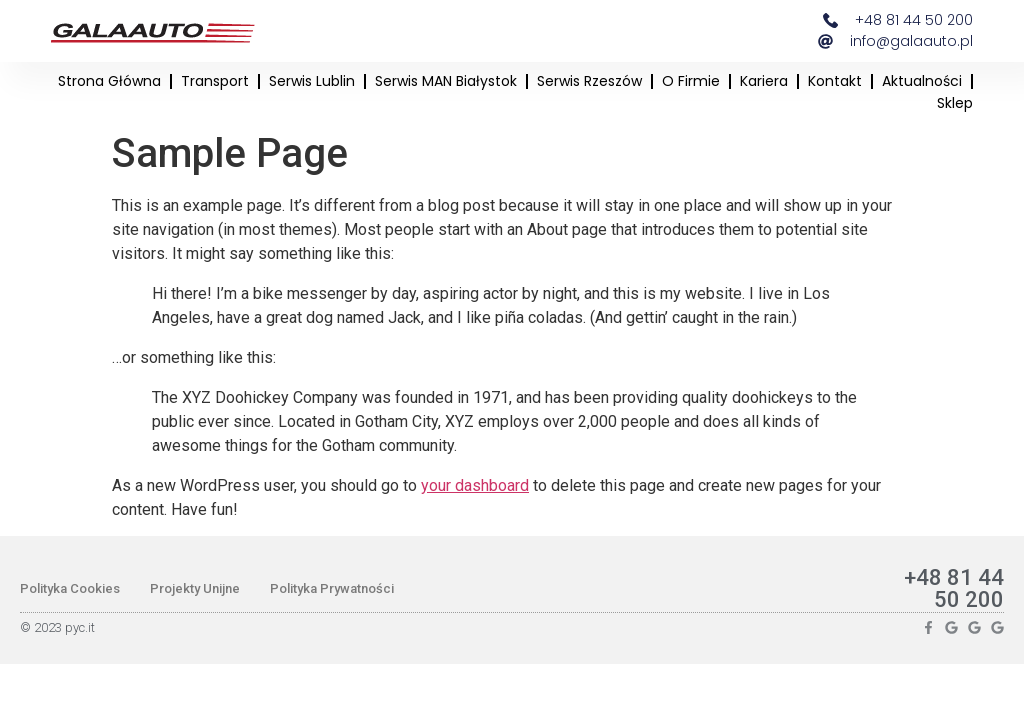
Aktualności (922, 81)
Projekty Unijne (195, 588)
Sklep (955, 103)
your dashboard (475, 485)
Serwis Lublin (312, 81)
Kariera (764, 81)
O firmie (691, 81)
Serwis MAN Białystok (446, 81)
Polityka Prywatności (332, 588)
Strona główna (109, 81)
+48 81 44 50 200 (954, 588)
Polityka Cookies (70, 588)
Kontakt (835, 81)
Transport (215, 81)
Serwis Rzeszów (589, 81)
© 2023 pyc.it (57, 627)
